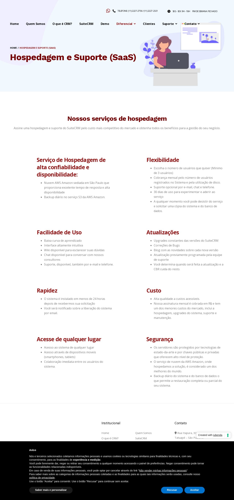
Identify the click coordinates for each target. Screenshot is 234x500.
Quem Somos (143, 433)
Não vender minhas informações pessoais (163, 470)
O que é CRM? (110, 438)
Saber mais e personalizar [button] (51, 489)
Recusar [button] (172, 489)
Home (105, 433)
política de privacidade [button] (42, 477)
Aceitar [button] (194, 489)
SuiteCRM (141, 438)
